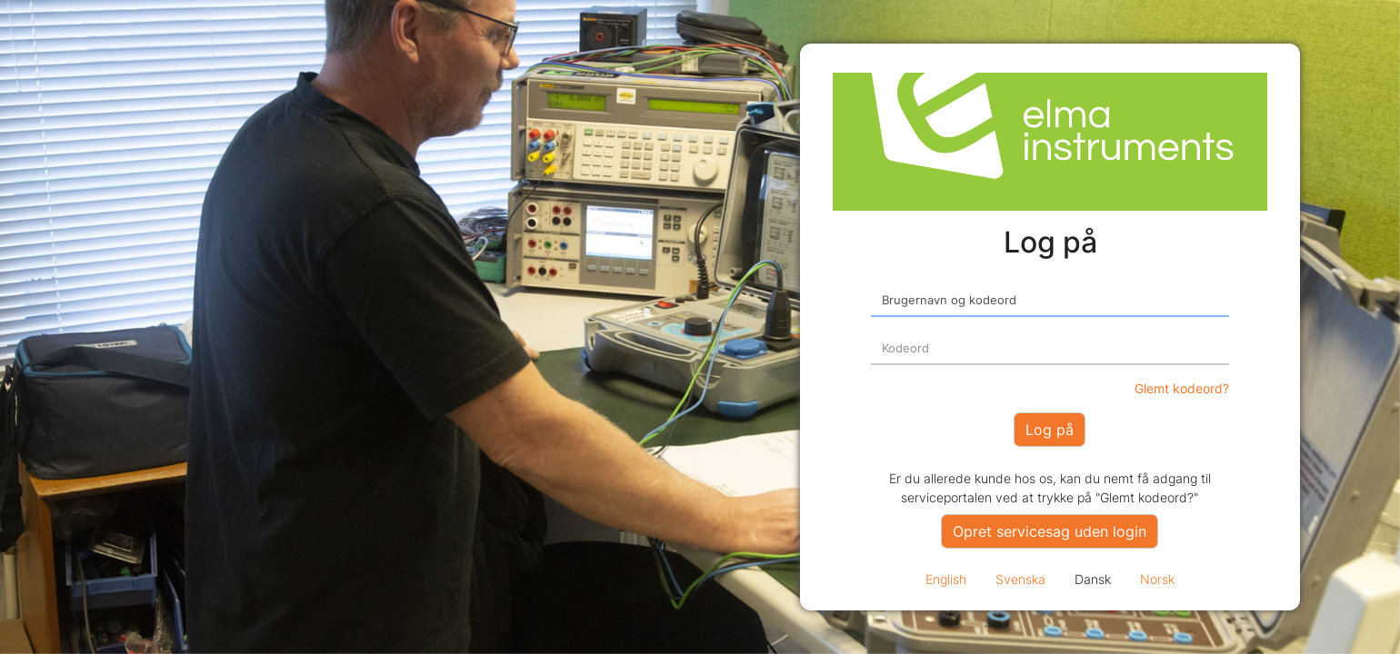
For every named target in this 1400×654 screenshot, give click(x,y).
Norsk (1157, 579)
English (945, 579)
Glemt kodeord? (1182, 388)
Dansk (1093, 579)
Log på (1049, 430)
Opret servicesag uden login (1049, 531)
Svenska (1020, 579)
